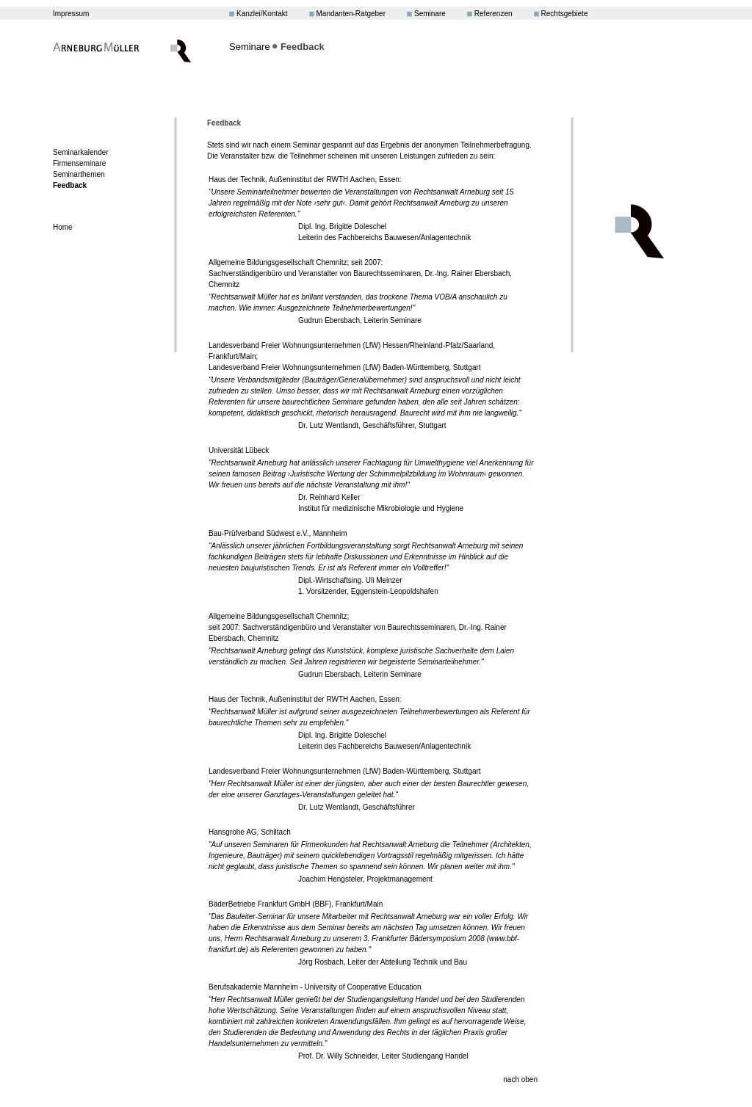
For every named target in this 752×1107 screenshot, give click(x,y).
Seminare (430, 14)
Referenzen (493, 14)
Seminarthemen (79, 174)
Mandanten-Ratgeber (351, 14)
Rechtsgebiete (564, 14)
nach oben (520, 1079)
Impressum (71, 14)
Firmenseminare (79, 163)
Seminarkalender (81, 152)
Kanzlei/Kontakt (262, 14)
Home (63, 227)
